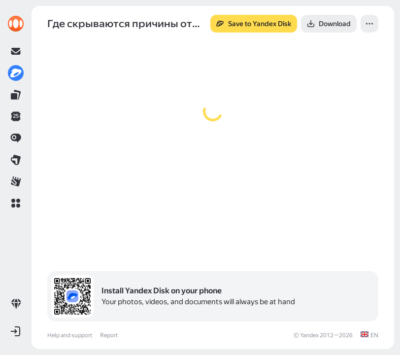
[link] (16, 24)
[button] (16, 203)
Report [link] (109, 335)
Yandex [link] (309, 335)
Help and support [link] (69, 335)
